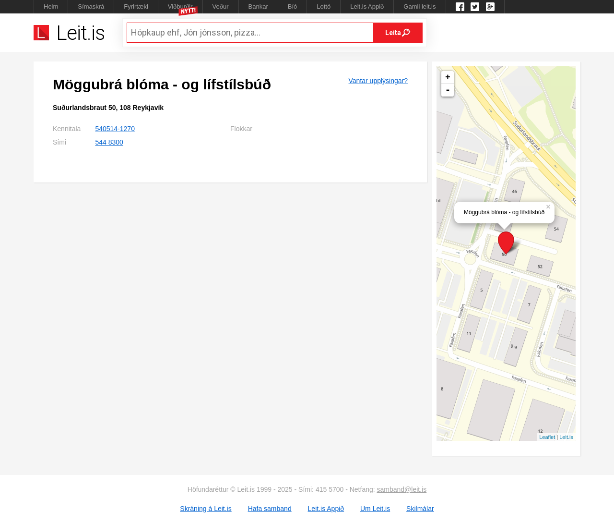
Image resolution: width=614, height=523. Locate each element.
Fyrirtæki (136, 6)
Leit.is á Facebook (460, 6)
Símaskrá (91, 6)
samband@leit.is (402, 489)
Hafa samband (270, 508)
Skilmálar (420, 508)
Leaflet (547, 437)
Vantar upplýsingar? (378, 81)
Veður (221, 6)
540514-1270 (115, 129)
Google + (490, 6)
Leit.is (566, 437)
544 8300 (109, 142)
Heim (51, 6)
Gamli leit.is (419, 6)
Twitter (475, 6)
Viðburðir (180, 6)
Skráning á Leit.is (205, 508)
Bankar (258, 6)
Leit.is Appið (367, 6)
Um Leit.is (375, 508)
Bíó (292, 6)
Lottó (324, 6)
